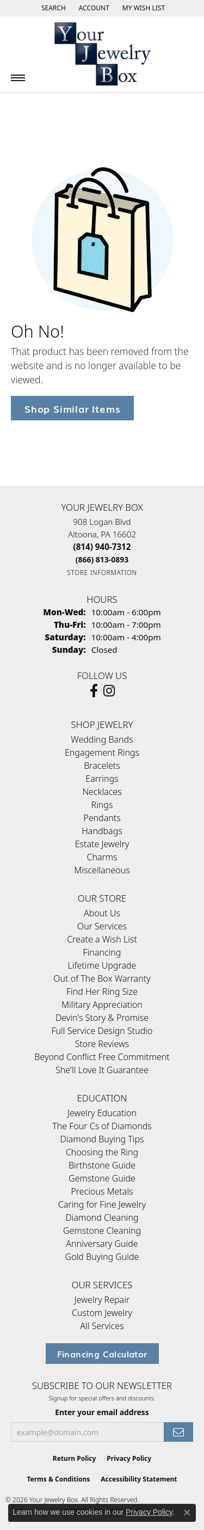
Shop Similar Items (72, 408)
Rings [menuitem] (102, 805)
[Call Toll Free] (102, 559)
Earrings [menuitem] (101, 779)
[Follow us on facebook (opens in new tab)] (94, 690)
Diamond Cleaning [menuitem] (101, 1217)
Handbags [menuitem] (102, 831)
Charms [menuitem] (101, 857)
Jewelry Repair (102, 1300)
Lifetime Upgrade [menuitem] (102, 965)
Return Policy (74, 1458)
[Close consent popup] (187, 1512)
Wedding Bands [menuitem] (102, 739)
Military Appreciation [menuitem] (102, 1005)
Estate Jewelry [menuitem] (102, 844)
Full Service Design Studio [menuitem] (102, 1031)
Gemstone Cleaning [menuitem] (102, 1231)
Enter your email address (102, 1412)
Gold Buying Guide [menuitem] (102, 1257)
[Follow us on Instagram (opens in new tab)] (109, 690)
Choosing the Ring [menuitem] (102, 1152)
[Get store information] (102, 572)
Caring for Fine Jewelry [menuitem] (102, 1204)
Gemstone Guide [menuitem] (102, 1178)
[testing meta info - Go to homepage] (102, 54)
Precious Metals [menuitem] (102, 1191)
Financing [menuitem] (102, 952)
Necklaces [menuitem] (101, 792)
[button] (52, 8)
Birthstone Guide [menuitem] (102, 1165)
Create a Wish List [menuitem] (102, 939)
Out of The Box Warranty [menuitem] (101, 978)
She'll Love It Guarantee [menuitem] (102, 1070)
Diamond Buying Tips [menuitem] (102, 1139)
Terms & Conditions (58, 1479)
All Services (101, 1326)
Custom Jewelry (102, 1313)
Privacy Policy (129, 1458)
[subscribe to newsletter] (178, 1432)
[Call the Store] (102, 546)
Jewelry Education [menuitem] (102, 1113)
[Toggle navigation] (18, 78)
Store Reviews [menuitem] (102, 1044)
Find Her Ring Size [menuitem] (102, 991)
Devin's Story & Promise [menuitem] (102, 1018)
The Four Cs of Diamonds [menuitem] (102, 1126)
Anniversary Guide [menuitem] (102, 1244)
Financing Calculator (102, 1353)
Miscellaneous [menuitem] (101, 870)
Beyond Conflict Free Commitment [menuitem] (101, 1057)
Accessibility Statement (139, 1479)
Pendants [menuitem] (101, 818)
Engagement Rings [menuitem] (102, 752)
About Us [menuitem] (102, 913)
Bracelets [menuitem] (102, 766)
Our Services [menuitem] (102, 926)
